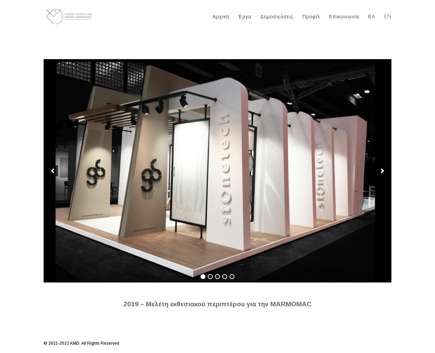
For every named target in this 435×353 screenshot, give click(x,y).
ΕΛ (371, 16)
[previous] (52, 170)
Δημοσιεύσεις (276, 16)
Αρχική (220, 16)
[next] (382, 170)
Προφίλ (311, 16)
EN (387, 16)
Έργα (244, 16)
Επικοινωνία (344, 16)
